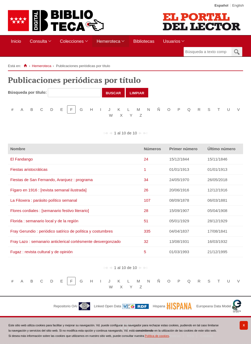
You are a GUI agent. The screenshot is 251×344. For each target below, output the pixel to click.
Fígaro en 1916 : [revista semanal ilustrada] (48, 190)
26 (146, 190)
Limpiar (137, 92)
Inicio (16, 41)
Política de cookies (157, 335)
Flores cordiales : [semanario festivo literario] (49, 210)
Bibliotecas (143, 41)
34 (146, 179)
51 (146, 221)
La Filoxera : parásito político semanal (43, 200)
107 (147, 200)
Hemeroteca (108, 41)
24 (146, 159)
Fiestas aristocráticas (29, 169)
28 (146, 210)
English (238, 5)
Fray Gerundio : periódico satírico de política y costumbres (61, 231)
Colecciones (72, 41)
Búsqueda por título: (28, 92)
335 (147, 231)
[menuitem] (17, 41)
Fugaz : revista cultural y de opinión (41, 251)
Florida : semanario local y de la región (44, 221)
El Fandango (21, 159)
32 (146, 241)
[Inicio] (25, 66)
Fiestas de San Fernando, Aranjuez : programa (51, 179)
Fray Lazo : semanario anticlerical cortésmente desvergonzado (65, 241)
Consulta (38, 41)
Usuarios (171, 41)
